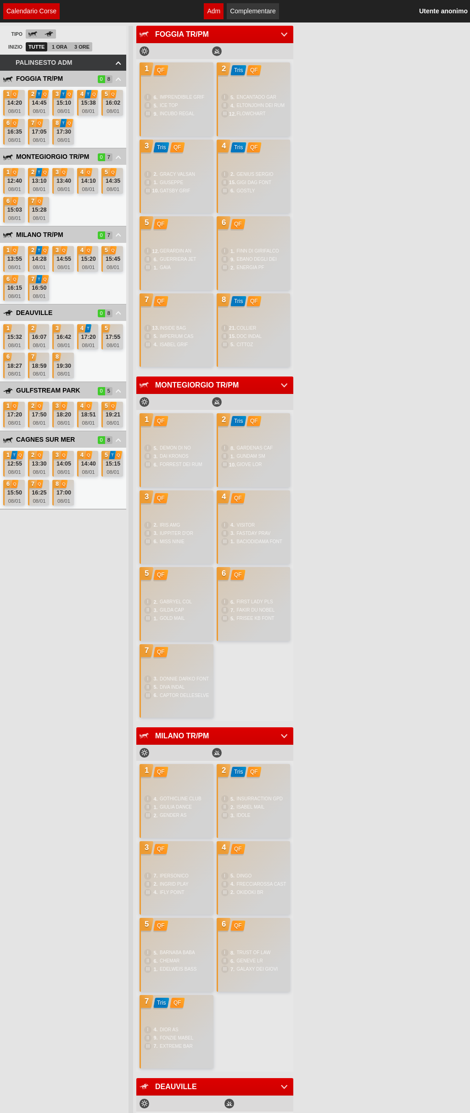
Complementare (253, 11)
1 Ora (59, 47)
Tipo (16, 34)
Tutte (36, 47)
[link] (13, 102)
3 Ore (82, 47)
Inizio (15, 47)
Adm (213, 11)
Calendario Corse (31, 11)
